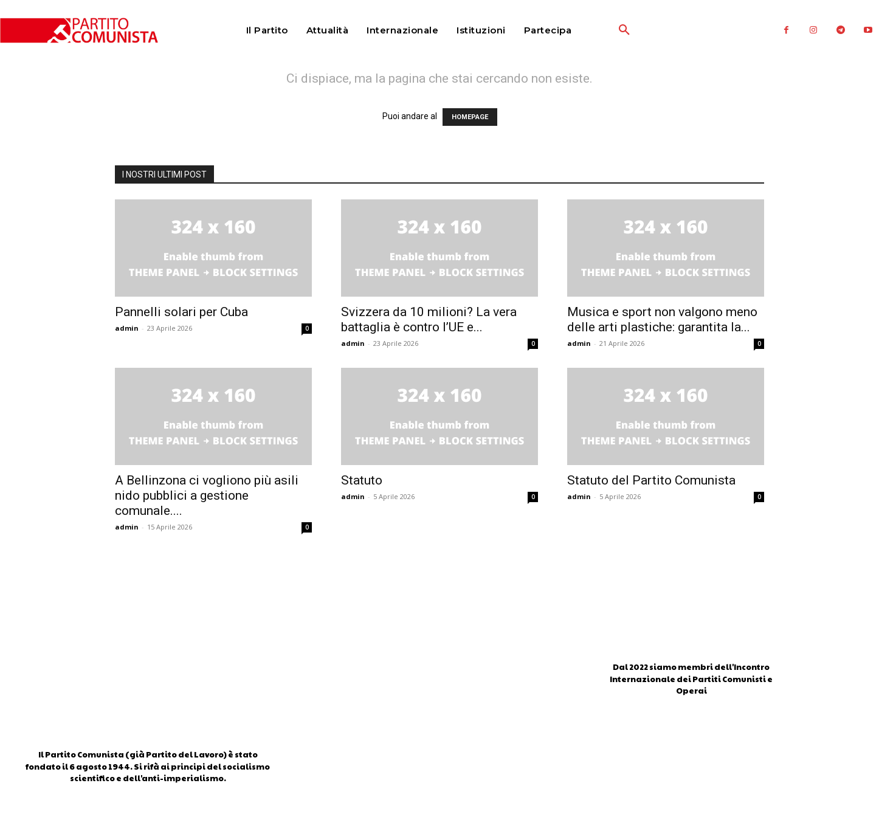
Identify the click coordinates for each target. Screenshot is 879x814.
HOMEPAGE (470, 117)
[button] (596, 30)
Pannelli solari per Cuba (181, 312)
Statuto (361, 480)
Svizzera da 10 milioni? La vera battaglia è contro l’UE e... (429, 319)
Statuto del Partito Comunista (651, 480)
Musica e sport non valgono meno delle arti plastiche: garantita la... (662, 319)
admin (127, 328)
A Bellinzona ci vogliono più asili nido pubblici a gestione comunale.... (206, 495)
